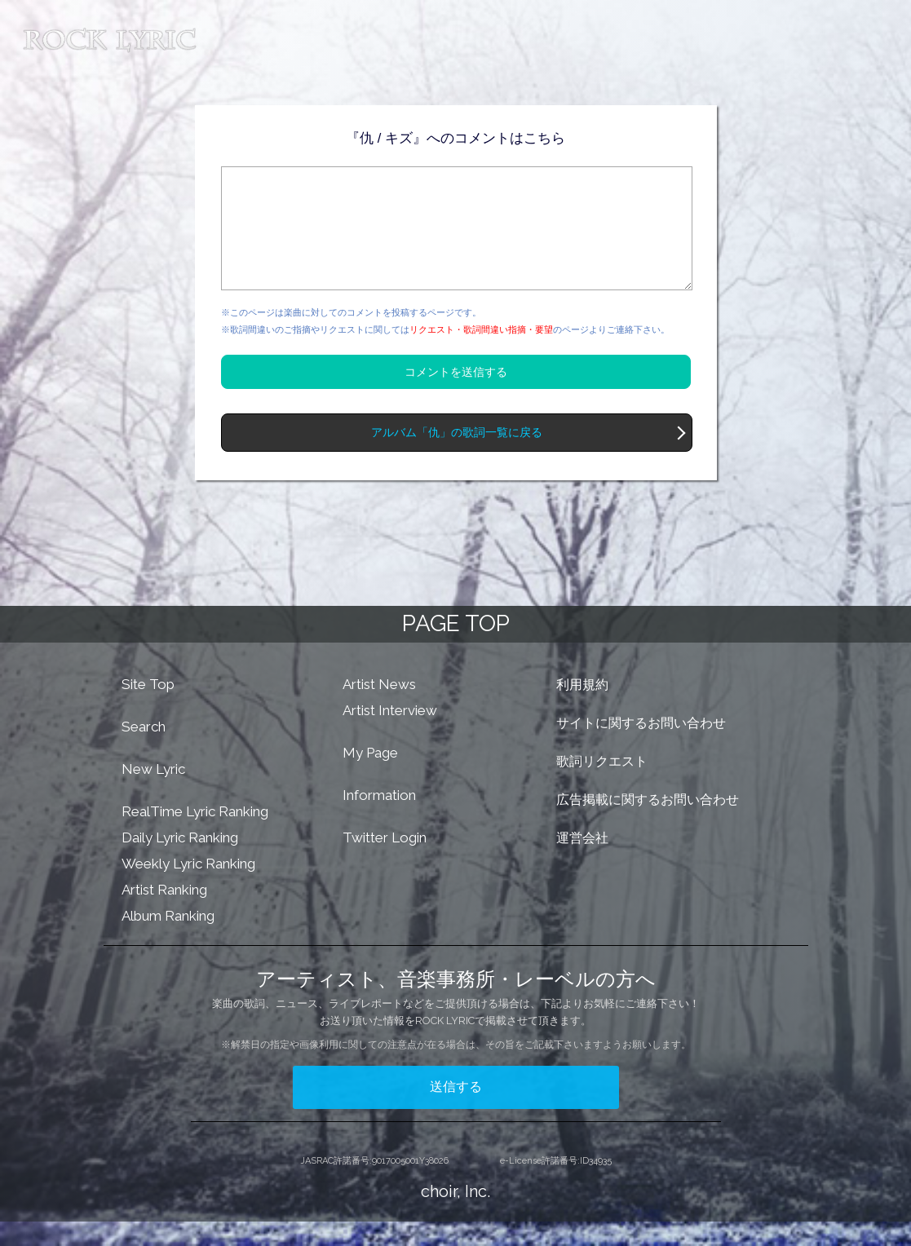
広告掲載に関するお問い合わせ (647, 824)
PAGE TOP (456, 647)
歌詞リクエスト (602, 785)
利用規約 (582, 709)
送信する (456, 1111)
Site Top (148, 708)
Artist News (379, 708)
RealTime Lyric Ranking (195, 836)
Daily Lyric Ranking (180, 862)
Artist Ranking (164, 914)
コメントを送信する (456, 396)
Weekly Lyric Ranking (188, 888)
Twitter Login (385, 862)
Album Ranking (168, 940)
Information (379, 819)
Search (144, 751)
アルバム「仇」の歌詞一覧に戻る (456, 457)
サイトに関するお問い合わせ (641, 747)
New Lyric (153, 793)
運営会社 (582, 862)
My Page (370, 777)
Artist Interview (390, 735)
